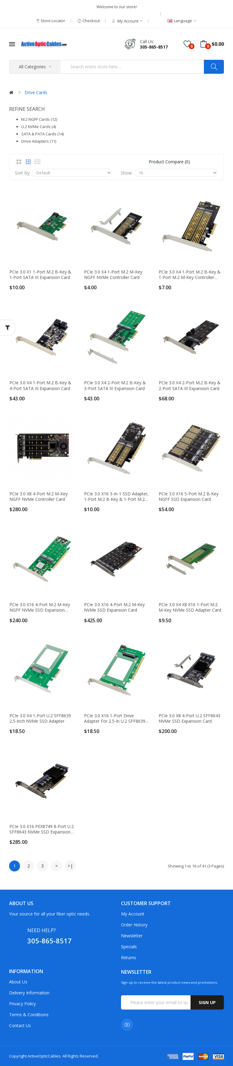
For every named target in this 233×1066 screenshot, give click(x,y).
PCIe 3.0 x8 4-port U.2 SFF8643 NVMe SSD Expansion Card (189, 718)
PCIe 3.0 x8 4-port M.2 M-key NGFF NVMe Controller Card (38, 496)
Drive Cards (36, 92)
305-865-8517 (154, 47)
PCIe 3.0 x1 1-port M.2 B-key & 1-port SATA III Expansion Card (40, 274)
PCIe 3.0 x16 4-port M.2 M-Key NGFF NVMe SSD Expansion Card (39, 607)
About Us (18, 982)
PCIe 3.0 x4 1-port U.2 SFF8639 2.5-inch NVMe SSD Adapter (40, 718)
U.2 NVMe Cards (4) (38, 126)
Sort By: (22, 173)
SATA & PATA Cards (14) (42, 134)
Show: (127, 173)
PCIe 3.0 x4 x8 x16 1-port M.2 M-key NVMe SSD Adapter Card (190, 607)
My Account (132, 914)
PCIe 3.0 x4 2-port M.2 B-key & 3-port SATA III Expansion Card (115, 385)
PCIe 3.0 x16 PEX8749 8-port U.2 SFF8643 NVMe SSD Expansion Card (41, 829)
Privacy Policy (22, 1004)
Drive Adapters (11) (38, 141)
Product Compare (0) (169, 162)
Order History (134, 925)
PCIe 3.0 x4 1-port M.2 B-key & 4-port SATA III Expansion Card (40, 385)
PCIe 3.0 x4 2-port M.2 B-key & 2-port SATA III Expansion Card (190, 385)
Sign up (207, 1002)
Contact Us (20, 1025)
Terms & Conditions (29, 1014)
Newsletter (132, 936)
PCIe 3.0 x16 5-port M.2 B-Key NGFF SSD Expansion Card (188, 496)
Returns (128, 957)
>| (70, 866)
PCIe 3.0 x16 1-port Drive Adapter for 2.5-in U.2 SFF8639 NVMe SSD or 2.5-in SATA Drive (115, 718)
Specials (129, 946)
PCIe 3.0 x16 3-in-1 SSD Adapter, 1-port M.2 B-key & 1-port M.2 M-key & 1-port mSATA (116, 496)
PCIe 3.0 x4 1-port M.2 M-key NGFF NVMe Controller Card (113, 274)
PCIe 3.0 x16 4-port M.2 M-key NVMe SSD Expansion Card (114, 607)
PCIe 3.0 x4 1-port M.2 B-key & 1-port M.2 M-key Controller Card (190, 274)
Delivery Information (29, 993)
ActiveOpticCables (44, 1056)
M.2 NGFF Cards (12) (39, 119)
